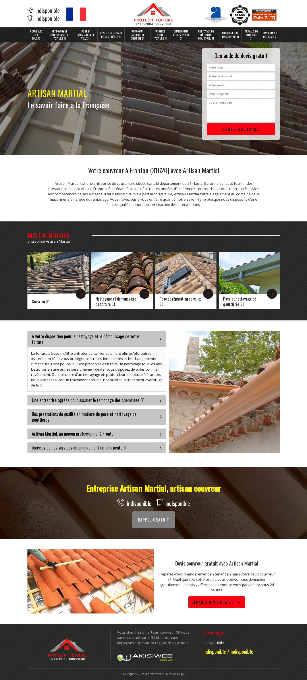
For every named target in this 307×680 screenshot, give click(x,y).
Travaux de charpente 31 (251, 34)
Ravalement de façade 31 (270, 34)
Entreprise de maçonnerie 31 (230, 34)
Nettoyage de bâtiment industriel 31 (206, 34)
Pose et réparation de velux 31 (85, 34)
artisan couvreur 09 (163, 632)
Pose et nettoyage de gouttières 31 (111, 34)
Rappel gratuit (153, 520)
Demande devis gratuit (216, 602)
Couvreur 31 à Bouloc (36, 34)
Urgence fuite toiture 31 (160, 34)
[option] (58, 280)
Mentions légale (176, 674)
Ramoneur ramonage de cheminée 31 (137, 34)
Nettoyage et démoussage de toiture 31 (59, 34)
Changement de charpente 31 (181, 34)
